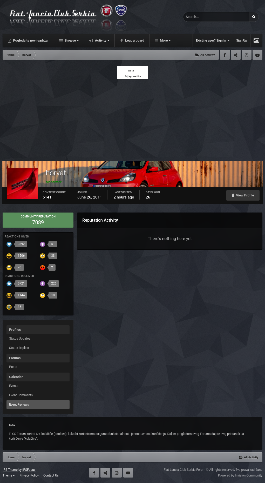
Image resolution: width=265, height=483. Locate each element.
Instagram (247, 55)
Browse (71, 40)
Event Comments (21, 395)
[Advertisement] (132, 118)
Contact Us (51, 475)
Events (13, 386)
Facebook (225, 55)
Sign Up (241, 40)
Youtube (257, 55)
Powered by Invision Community (240, 475)
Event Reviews (19, 404)
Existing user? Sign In (213, 40)
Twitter (236, 55)
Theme (9, 475)
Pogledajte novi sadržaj (30, 40)
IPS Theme (10, 470)
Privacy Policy (29, 475)
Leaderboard (134, 40)
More (165, 40)
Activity (101, 40)
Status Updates (19, 338)
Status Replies (19, 348)
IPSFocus (28, 470)
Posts (13, 367)
